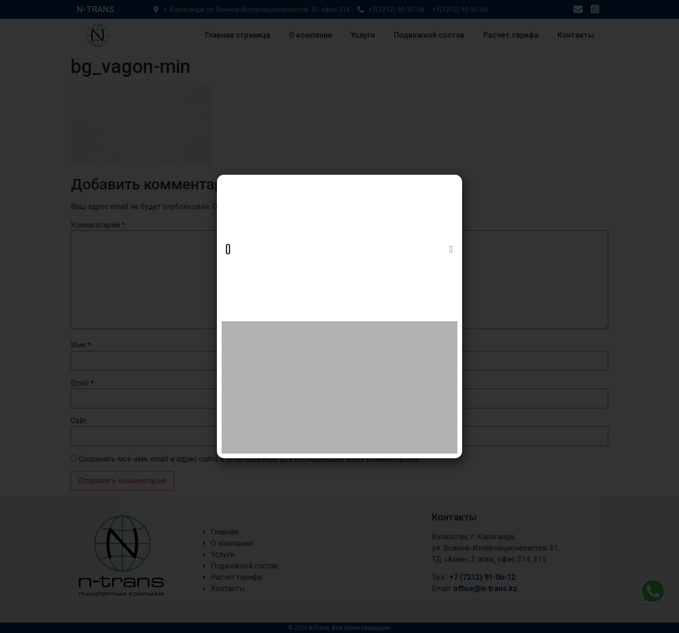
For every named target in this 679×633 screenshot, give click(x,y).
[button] (228, 249)
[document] (339, 316)
